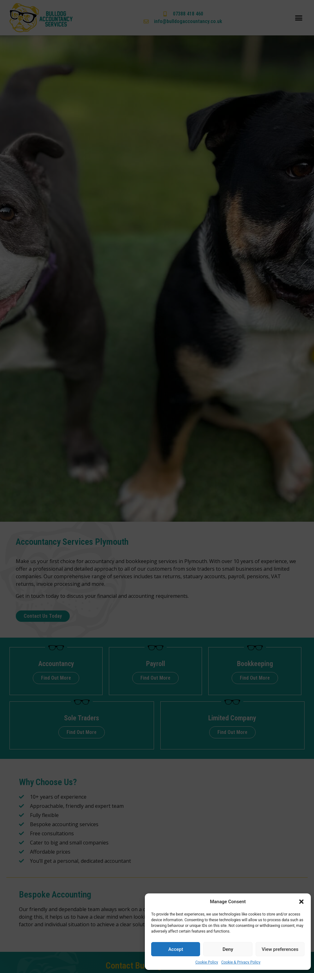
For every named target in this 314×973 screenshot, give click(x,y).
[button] (301, 901)
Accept (175, 949)
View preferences (280, 949)
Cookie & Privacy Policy (240, 962)
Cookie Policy (206, 962)
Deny (227, 949)
